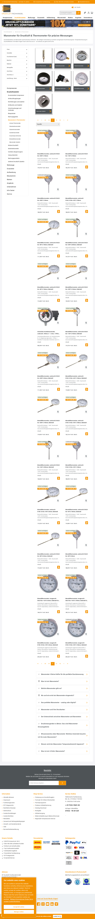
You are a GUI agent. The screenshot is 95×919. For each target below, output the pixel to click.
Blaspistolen (11, 113)
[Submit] (62, 783)
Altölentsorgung (40, 813)
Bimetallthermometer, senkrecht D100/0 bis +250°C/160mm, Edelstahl (76, 288)
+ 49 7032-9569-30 (72, 805)
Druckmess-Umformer (15, 135)
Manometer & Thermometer (16, 120)
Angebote (10, 183)
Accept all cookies (18, 907)
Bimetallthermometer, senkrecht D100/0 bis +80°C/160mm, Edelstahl (48, 288)
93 (60, 120)
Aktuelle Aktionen (8, 797)
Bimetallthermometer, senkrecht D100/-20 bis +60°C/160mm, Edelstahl (76, 377)
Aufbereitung (11, 172)
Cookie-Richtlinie (8, 816)
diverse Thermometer (15, 123)
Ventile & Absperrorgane (15, 152)
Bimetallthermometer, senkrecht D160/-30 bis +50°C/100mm (74, 199)
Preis (17, 49)
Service (9, 194)
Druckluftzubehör (13, 92)
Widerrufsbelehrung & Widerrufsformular (47, 816)
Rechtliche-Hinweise (9, 808)
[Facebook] (38, 904)
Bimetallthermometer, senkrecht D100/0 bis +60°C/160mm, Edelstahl (76, 510)
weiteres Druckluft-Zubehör (16, 161)
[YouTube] (47, 904)
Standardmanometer (14, 126)
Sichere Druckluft (13, 145)
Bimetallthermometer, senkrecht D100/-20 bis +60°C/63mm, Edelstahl (47, 510)
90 (49, 120)
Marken (9, 179)
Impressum (6, 800)
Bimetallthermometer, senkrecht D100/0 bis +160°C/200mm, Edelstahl (48, 466)
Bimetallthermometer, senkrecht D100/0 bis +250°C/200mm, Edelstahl (76, 243)
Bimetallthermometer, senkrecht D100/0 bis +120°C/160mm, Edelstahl (76, 332)
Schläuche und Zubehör (15, 105)
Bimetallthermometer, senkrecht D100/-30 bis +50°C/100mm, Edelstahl (76, 421)
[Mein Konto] (88, 13)
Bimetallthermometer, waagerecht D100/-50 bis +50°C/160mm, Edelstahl (76, 644)
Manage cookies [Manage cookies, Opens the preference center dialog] (19, 912)
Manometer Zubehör (14, 142)
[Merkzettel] (85, 13)
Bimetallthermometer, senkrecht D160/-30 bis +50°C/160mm (74, 466)
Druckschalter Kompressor (16, 95)
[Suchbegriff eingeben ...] (68, 13)
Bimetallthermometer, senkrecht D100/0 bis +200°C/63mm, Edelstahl (48, 377)
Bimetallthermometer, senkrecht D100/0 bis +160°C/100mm (76, 155)
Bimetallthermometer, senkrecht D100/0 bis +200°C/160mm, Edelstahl (48, 421)
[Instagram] (43, 904)
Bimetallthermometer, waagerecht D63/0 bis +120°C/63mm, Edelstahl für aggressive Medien (48, 600)
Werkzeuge (10, 165)
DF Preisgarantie (8, 805)
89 (45, 120)
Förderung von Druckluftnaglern (44, 797)
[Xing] (56, 904)
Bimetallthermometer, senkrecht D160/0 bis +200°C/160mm (48, 199)
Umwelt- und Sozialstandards (12, 824)
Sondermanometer (14, 132)
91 (52, 120)
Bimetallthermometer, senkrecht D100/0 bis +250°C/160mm (48, 155)
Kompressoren (12, 88)
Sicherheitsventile (13, 148)
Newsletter (6, 818)
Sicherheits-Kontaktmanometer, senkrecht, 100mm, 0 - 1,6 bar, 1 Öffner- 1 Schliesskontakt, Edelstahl (48, 333)
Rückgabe (38, 810)
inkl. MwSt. (76, 7)
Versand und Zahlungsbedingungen (14, 821)
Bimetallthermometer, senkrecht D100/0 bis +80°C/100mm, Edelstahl (48, 243)
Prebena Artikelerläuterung (43, 805)
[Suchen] (78, 13)
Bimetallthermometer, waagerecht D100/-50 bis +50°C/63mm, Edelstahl (47, 644)
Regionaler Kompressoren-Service (45, 818)
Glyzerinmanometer (14, 129)
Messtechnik (11, 176)
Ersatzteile (10, 169)
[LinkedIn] (52, 904)
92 (56, 120)
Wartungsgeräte (13, 116)
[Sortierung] (48, 124)
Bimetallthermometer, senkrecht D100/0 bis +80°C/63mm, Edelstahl (48, 555)
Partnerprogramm (40, 802)
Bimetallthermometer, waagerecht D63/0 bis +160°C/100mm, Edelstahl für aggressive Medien (76, 600)
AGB (4, 827)
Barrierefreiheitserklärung (11, 829)
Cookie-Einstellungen (9, 813)
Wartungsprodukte (13, 158)
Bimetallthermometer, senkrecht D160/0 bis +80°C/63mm (76, 555)
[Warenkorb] (92, 13)
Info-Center (10, 190)
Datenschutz (7, 810)
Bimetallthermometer (15, 139)
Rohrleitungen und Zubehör (16, 102)
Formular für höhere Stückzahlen (45, 800)
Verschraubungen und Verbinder (14, 109)
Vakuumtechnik (12, 155)
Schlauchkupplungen (14, 98)
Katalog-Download (40, 808)
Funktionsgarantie (8, 802)
